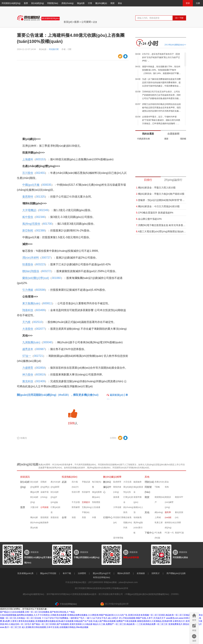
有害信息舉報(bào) (101, 577)
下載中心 (149, 532)
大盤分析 (34, 507)
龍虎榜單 (117, 482)
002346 (40, 217)
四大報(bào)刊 (75, 484)
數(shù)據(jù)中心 (107, 487)
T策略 (157, 487)
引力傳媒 (27, 289)
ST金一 (26, 355)
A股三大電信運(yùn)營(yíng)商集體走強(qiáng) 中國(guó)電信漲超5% (161, 231)
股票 (26, 3)
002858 (40, 367)
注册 (198, 3)
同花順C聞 (54, 49)
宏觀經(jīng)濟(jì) (44, 484)
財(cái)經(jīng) (37, 3)
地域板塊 (137, 517)
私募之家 (159, 522)
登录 (188, 3)
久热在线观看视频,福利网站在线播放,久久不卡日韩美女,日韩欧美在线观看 (33, 615)
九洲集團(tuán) (31, 342)
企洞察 (178, 522)
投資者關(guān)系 (25, 573)
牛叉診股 (76, 502)
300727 (46, 257)
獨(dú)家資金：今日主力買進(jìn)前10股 (158, 206)
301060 (56, 278)
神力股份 (27, 374)
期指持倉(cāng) (117, 489)
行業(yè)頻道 (55, 510)
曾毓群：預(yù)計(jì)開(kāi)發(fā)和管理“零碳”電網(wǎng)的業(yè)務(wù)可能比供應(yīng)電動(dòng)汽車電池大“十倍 (161, 200)
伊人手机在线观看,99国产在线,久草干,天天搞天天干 (142, 618)
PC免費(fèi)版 (158, 535)
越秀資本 (27, 349)
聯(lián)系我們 (123, 573)
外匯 (94, 517)
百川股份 (27, 172)
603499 (40, 310)
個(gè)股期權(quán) (97, 494)
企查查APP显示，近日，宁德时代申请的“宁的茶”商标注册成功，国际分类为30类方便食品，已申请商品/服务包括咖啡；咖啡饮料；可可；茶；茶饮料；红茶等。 (161, 120)
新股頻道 (55, 517)
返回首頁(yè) (115, 395)
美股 (84, 517)
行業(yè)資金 (128, 499)
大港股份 (27, 328)
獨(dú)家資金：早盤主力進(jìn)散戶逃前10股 (160, 193)
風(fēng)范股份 (31, 223)
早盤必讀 (86, 482)
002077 (40, 328)
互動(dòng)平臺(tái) (87, 510)
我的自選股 (148, 133)
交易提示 (86, 502)
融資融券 (44, 522)
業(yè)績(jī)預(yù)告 (128, 489)
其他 (147, 476)
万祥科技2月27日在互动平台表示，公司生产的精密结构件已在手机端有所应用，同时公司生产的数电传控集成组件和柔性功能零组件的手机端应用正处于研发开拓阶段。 (161, 95)
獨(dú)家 (34, 517)
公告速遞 (96, 507)
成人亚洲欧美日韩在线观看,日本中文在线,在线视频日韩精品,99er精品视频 (55, 627)
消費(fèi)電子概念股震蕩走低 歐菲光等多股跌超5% (161, 225)
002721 (38, 355)
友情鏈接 (141, 573)
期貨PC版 (179, 532)
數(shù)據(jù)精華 (112, 476)
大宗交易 (127, 482)
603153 (40, 159)
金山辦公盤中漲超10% (149, 219)
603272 (46, 271)
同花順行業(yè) (118, 520)
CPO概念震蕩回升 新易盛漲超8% (154, 212)
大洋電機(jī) (29, 210)
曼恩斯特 (27, 196)
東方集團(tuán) (31, 303)
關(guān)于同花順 (48, 573)
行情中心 (108, 517)
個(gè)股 (81, 3)
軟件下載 (67, 573)
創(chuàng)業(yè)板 (35, 525)
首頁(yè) (68, 22)
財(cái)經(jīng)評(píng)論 (55, 497)
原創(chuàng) (67, 3)
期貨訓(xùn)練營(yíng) (169, 502)
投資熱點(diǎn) (69, 476)
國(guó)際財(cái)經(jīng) (34, 497)
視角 (167, 487)
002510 (37, 322)
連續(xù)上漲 (138, 510)
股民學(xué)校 (168, 515)
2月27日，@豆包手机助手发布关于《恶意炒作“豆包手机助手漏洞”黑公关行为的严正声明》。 (161, 57)
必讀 (64, 482)
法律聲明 (82, 573)
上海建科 (27, 159)
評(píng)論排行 (173, 179)
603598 (40, 289)
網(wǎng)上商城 (159, 515)
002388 (40, 230)
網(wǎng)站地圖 (27, 464)
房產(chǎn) (159, 482)
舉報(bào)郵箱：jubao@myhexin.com (121, 582)
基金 (120, 3)
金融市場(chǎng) (44, 494)
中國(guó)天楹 (30, 184)
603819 (40, 374)
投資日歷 (76, 492)
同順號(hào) (52, 3)
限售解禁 (76, 507)
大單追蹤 (117, 507)
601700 (47, 223)
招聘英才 (156, 573)
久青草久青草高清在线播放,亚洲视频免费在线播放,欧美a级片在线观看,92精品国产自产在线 (51, 621)
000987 (40, 349)
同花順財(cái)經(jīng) (11, 3)
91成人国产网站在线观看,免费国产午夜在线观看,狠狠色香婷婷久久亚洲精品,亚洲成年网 (132, 621)
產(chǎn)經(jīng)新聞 (55, 484)
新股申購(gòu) (137, 499)
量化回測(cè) (179, 515)
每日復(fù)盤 (96, 484)
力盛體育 (27, 367)
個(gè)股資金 (138, 489)
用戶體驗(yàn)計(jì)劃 (176, 573)
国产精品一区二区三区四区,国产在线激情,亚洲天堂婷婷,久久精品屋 (62, 624)
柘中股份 (27, 217)
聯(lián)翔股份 (30, 271)
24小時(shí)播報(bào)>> (175, 45)
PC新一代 (169, 532)
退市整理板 (118, 538)
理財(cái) (149, 482)
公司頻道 (44, 507)
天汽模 (26, 322)
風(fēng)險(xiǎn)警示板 (138, 527)
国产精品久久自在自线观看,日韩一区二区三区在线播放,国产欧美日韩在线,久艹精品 (37, 612)
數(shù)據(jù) (101, 3)
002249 (43, 210)
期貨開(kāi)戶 (160, 499)
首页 (194, 620)
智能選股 (96, 502)
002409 (40, 381)
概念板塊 (127, 517)
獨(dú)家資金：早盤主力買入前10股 (156, 187)
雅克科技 (27, 381)
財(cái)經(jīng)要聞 (34, 484)
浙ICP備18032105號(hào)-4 (59, 594)
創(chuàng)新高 (128, 510)
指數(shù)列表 (127, 525)
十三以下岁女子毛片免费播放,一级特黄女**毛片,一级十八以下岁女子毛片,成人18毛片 (80, 618)
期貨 (112, 3)
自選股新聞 (173, 133)
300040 (47, 342)
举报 (194, 630)
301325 (40, 196)
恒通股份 (27, 264)
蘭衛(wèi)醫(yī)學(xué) (35, 278)
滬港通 (116, 497)
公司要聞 (86, 22)
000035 (46, 184)
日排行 (148, 179)
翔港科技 (27, 310)
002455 (40, 172)
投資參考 (86, 492)
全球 (64, 517)
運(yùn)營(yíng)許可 (102, 573)
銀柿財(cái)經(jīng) (170, 525)
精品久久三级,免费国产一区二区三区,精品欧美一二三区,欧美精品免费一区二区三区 (130, 624)
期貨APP (179, 497)
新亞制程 (27, 230)
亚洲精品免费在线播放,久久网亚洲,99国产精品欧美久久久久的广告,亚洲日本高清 (103, 615)
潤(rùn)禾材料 (30, 257)
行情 (90, 3)
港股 (74, 517)
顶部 (194, 641)
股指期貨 (44, 517)
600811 (47, 303)
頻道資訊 (25, 476)
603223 (40, 264)
